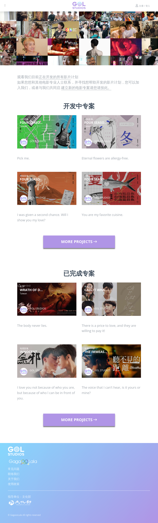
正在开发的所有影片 (55, 76)
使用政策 (13, 484)
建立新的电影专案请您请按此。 (86, 87)
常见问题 (13, 469)
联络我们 (13, 474)
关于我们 (13, 479)
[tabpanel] (79, 38)
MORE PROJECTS (79, 241)
